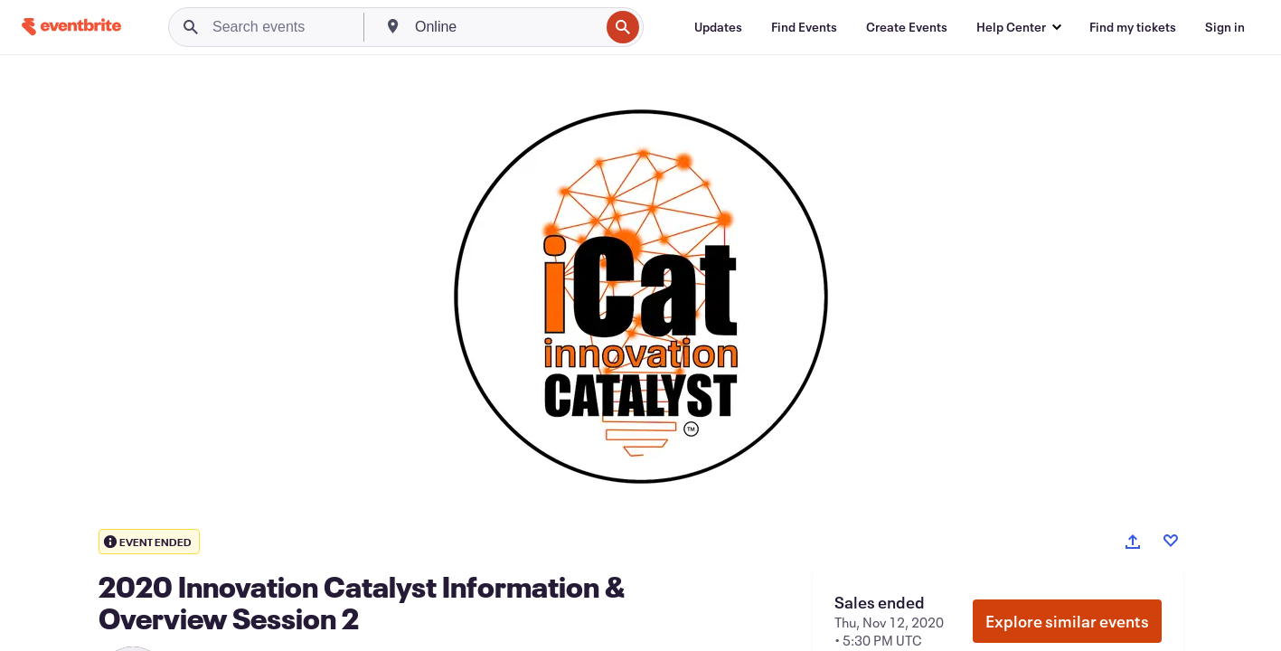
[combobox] (505, 27)
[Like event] (1170, 540)
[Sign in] (1225, 27)
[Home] (71, 27)
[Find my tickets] (1133, 27)
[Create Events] (907, 27)
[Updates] (718, 27)
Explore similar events (1067, 621)
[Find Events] (804, 27)
